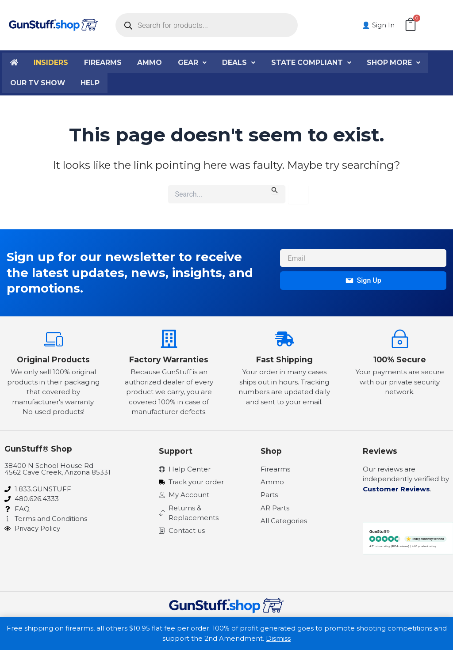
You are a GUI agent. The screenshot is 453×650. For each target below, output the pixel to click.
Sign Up (363, 280)
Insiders (51, 62)
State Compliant (313, 62)
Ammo (150, 62)
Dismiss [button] (278, 638)
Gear (193, 62)
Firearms (104, 62)
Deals (240, 62)
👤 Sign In (379, 25)
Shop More (395, 62)
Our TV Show (37, 83)
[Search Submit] (274, 189)
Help (91, 83)
